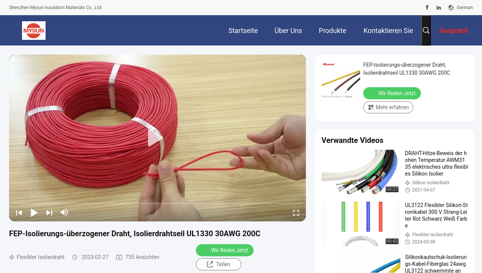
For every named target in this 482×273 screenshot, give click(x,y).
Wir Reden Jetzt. (225, 250)
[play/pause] (34, 212)
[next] (49, 212)
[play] (157, 138)
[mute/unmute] (64, 212)
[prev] (19, 212)
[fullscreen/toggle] (296, 212)
